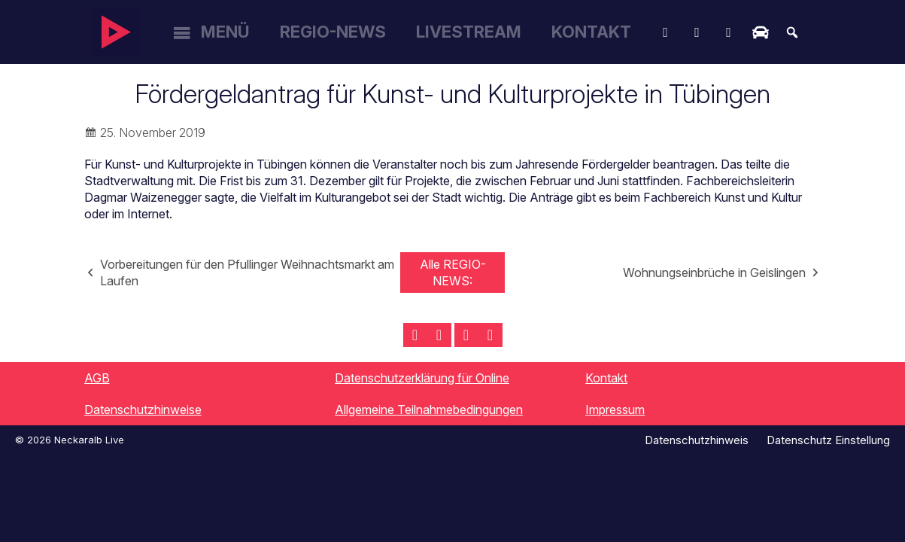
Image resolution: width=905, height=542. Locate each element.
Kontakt (591, 31)
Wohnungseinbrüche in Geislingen (714, 272)
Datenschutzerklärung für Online (422, 377)
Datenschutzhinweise (143, 409)
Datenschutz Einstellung (828, 440)
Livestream (468, 31)
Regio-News (333, 31)
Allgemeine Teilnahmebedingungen (429, 409)
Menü (225, 31)
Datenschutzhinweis (697, 440)
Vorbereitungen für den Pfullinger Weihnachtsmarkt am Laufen (247, 272)
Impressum (615, 409)
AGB (97, 377)
